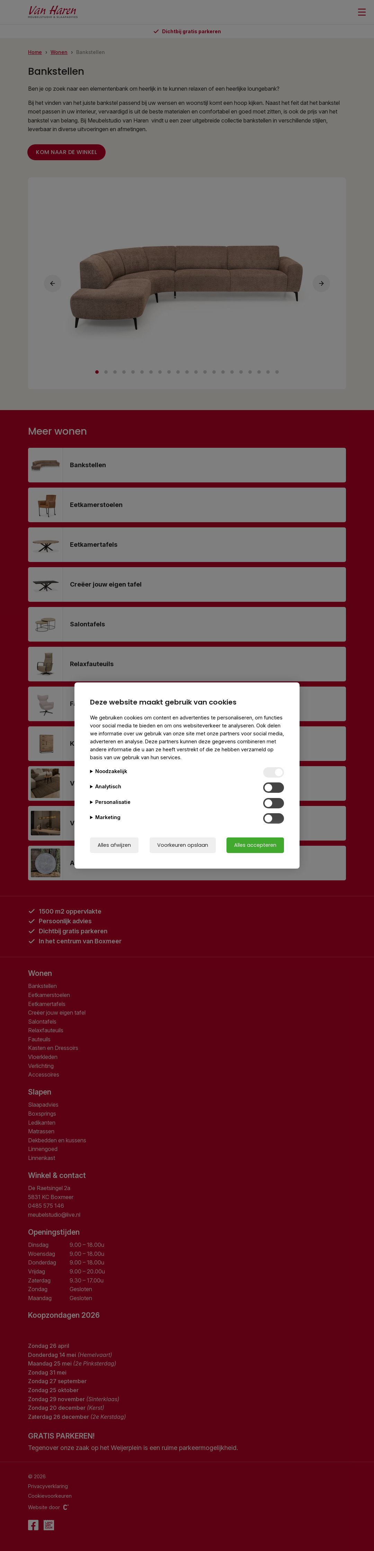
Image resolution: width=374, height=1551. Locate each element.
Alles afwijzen (114, 845)
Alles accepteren (255, 845)
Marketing (108, 817)
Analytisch (108, 786)
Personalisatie (113, 802)
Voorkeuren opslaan (182, 845)
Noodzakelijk (111, 771)
